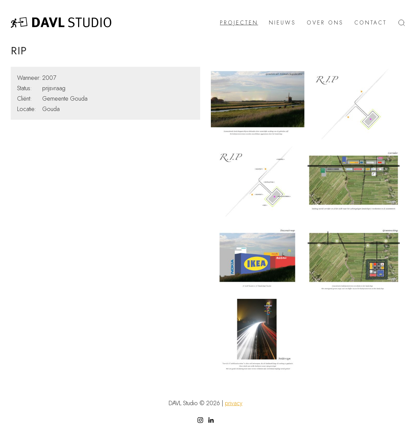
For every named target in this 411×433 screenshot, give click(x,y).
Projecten (239, 22)
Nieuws (282, 22)
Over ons (325, 22)
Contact (370, 22)
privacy (233, 403)
